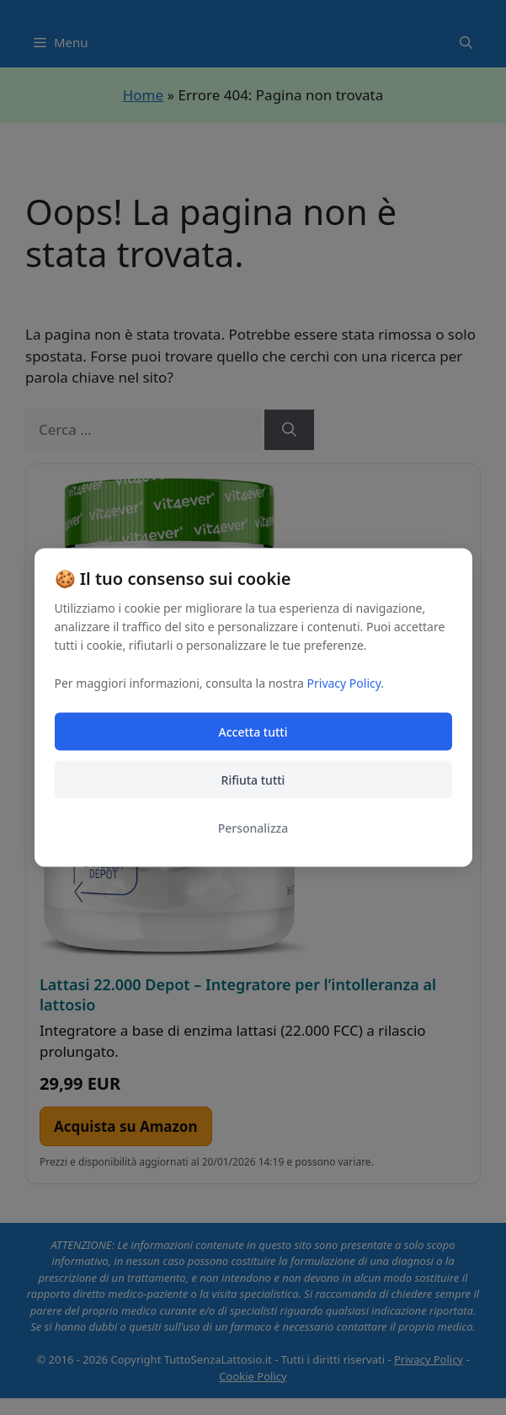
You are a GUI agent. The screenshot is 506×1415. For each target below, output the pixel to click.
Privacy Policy (344, 683)
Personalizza (253, 828)
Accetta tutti (253, 732)
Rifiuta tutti (253, 780)
